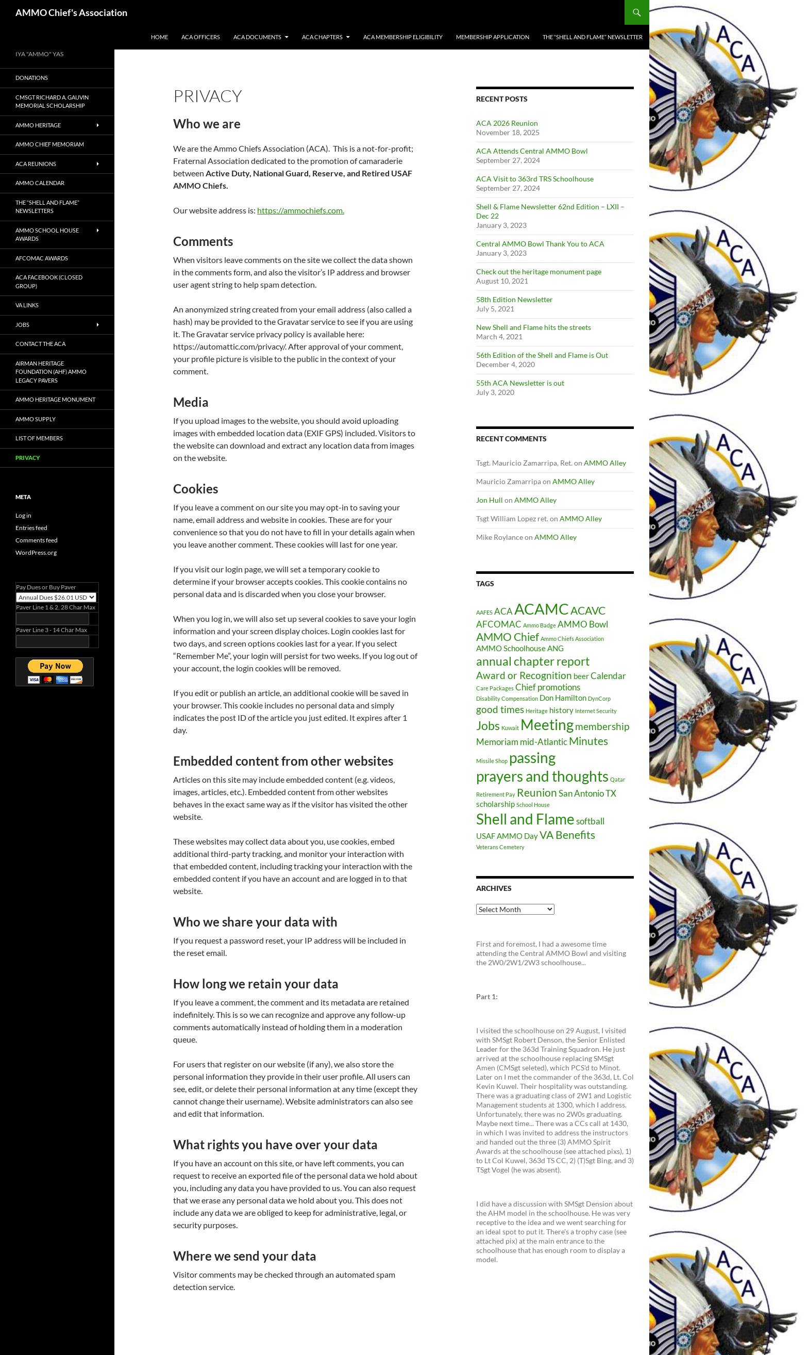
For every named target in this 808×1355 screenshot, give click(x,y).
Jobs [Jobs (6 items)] (488, 726)
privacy (27, 457)
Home (159, 37)
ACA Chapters (322, 37)
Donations (31, 77)
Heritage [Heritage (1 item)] (537, 710)
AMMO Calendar (39, 182)
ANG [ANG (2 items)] (555, 648)
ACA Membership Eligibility (403, 37)
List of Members (39, 438)
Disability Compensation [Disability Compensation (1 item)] (507, 698)
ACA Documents (257, 37)
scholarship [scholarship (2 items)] (495, 804)
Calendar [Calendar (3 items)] (608, 675)
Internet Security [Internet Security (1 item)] (596, 710)
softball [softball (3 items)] (590, 821)
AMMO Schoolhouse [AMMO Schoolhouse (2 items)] (511, 648)
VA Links (27, 305)
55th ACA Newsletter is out (520, 382)
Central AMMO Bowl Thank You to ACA (540, 243)
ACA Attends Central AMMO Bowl (532, 150)
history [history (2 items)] (561, 710)
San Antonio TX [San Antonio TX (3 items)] (587, 793)
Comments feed (36, 540)
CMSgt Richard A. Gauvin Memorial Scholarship (52, 101)
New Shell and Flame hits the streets (533, 327)
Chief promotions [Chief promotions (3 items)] (547, 687)
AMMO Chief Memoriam (49, 144)
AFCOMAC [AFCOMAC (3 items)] (498, 624)
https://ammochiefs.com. (300, 210)
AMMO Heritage (38, 125)
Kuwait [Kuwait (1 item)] (510, 727)
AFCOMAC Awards (41, 258)
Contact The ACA (40, 343)
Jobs (22, 324)
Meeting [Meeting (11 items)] (547, 724)
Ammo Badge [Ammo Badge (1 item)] (539, 625)
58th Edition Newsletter (514, 299)
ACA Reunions (35, 163)
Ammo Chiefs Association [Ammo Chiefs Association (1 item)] (572, 638)
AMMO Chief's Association (71, 12)
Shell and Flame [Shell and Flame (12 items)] (525, 819)
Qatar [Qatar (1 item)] (617, 779)
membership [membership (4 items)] (602, 726)
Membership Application (492, 37)
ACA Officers (200, 37)
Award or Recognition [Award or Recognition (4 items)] (524, 675)
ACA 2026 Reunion (507, 123)
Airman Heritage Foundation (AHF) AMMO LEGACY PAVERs (51, 372)
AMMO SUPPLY (35, 419)
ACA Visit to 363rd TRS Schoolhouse (535, 178)
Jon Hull (489, 499)
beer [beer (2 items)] (581, 676)
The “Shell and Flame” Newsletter (593, 37)
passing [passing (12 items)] (532, 757)
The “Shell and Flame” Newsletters (47, 206)
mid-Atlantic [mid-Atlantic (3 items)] (543, 741)
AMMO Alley (605, 462)
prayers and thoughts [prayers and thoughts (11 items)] (542, 776)
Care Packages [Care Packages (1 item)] (495, 688)
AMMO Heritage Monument (55, 399)
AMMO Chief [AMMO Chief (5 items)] (507, 636)
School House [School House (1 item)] (533, 804)
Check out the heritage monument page (538, 271)
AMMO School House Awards (47, 234)
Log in (23, 515)
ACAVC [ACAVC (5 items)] (587, 610)
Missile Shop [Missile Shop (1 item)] (492, 760)
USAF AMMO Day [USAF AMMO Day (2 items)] (507, 836)
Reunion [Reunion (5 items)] (537, 792)
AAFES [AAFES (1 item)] (484, 612)
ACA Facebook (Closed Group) (48, 281)
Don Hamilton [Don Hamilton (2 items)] (563, 697)
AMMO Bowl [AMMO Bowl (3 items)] (583, 624)
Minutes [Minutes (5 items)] (588, 741)
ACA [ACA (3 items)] (503, 611)
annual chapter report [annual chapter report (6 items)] (533, 661)
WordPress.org (36, 552)
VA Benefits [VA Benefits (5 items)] (567, 834)
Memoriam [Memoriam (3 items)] (497, 741)
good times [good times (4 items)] (500, 709)
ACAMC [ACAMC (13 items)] (541, 609)
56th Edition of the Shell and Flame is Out (542, 355)
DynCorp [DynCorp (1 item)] (599, 698)
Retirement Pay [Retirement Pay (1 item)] (495, 794)
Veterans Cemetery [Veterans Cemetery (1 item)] (500, 847)
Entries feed (31, 528)
